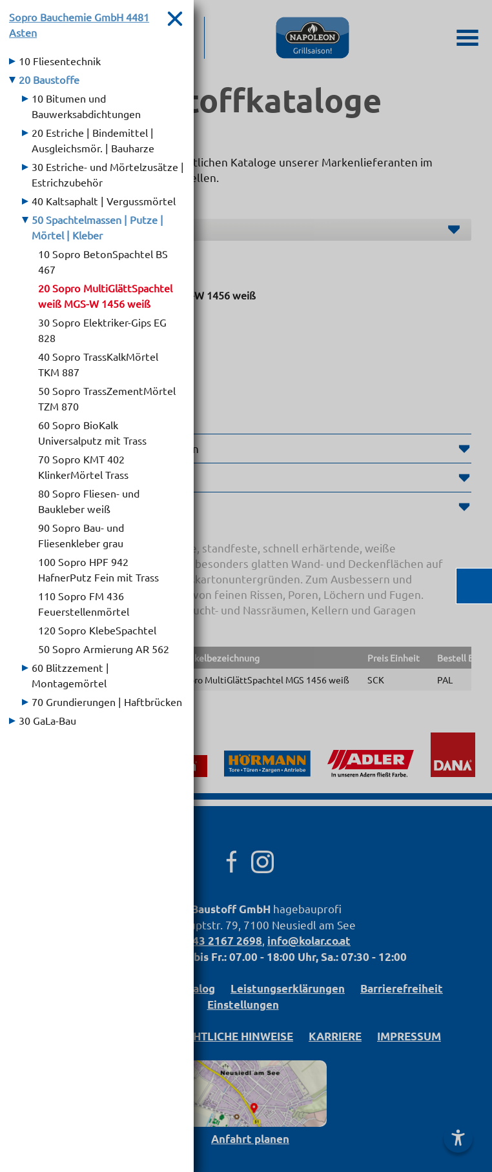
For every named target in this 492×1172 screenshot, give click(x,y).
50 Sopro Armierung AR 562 (103, 648)
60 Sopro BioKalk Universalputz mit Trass (92, 432)
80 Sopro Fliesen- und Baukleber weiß (88, 501)
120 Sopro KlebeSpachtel (97, 629)
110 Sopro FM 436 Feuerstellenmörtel (83, 603)
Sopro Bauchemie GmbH (79, 24)
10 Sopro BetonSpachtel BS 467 (103, 261)
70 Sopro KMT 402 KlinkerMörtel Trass (83, 466)
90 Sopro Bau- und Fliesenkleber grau (81, 535)
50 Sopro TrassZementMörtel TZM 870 (107, 398)
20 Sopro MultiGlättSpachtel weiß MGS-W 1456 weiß (105, 295)
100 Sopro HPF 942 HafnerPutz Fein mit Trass (98, 569)
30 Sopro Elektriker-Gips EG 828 (102, 330)
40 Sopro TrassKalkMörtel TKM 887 (98, 364)
